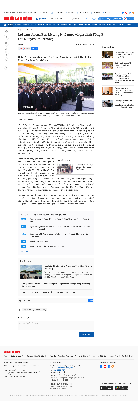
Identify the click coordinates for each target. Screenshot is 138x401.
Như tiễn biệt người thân (39, 241)
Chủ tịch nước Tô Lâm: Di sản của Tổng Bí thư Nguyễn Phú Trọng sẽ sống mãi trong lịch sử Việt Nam (56, 285)
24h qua (106, 13)
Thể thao (102, 25)
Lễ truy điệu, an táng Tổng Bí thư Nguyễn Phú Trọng (84, 167)
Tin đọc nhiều (108, 47)
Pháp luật (72, 25)
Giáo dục (64, 25)
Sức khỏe (56, 25)
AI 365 (109, 25)
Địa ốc (129, 25)
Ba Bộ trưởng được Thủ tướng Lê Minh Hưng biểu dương (123, 65)
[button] (6, 60)
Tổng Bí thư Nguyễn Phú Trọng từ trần (48, 215)
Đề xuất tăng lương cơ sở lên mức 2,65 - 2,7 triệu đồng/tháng (124, 54)
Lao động (26, 25)
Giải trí (94, 25)
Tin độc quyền (82, 13)
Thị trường (95, 13)
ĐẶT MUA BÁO (44, 12)
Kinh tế (48, 25)
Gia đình (122, 25)
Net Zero (41, 25)
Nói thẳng (69, 13)
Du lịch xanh (109, 356)
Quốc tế (18, 25)
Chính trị (30, 30)
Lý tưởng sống (57, 13)
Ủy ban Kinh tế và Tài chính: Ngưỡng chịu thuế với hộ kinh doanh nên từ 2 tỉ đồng (124, 91)
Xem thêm (24, 251)
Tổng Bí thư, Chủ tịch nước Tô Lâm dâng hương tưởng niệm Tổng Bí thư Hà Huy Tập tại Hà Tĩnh (124, 78)
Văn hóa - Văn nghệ (84, 25)
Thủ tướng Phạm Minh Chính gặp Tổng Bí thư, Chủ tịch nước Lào (48, 293)
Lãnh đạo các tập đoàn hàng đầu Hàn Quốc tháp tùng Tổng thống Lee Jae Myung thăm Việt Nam (124, 104)
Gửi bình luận (86, 334)
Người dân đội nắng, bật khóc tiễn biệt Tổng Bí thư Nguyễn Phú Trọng (68, 267)
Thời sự (10, 25)
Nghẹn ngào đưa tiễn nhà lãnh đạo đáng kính (47, 246)
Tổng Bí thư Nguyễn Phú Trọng (34, 310)
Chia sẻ (34, 48)
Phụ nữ (115, 25)
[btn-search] (87, 18)
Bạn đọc (33, 25)
